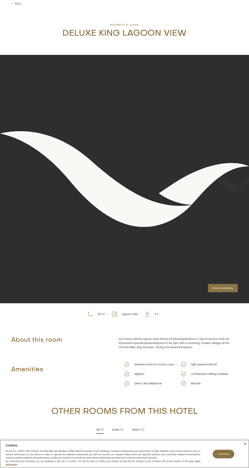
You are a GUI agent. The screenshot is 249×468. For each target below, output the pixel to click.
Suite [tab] (117, 430)
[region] (124, 454)
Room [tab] (138, 430)
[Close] (245, 443)
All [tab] (100, 430)
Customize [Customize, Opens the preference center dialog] (223, 454)
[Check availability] (223, 288)
